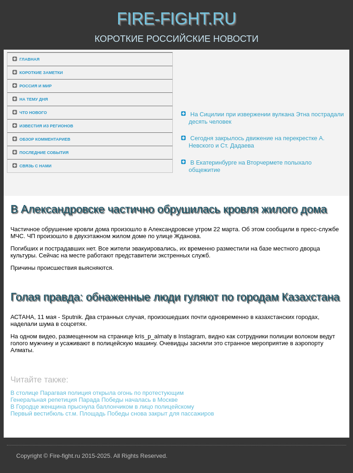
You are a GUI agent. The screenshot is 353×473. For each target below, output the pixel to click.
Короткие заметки (41, 72)
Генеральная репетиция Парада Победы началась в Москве (94, 399)
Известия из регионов (46, 126)
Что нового (33, 112)
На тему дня (33, 99)
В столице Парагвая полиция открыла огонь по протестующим (97, 392)
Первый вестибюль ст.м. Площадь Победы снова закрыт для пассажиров (112, 413)
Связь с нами (35, 166)
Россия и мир (35, 86)
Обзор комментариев (44, 139)
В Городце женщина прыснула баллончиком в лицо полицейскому (102, 406)
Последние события (43, 152)
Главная (29, 59)
